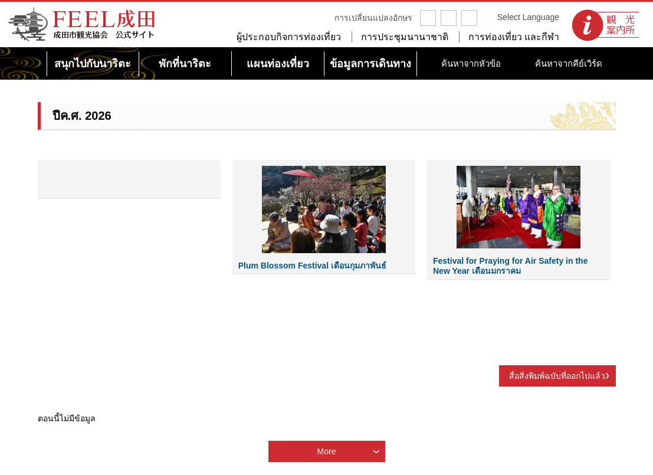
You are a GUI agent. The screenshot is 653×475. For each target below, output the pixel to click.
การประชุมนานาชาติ (404, 37)
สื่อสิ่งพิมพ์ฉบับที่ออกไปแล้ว (557, 376)
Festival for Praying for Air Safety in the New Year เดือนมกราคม (510, 266)
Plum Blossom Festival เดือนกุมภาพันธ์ (312, 265)
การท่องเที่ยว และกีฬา (513, 37)
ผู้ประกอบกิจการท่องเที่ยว (289, 37)
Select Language (528, 17)
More (326, 451)
